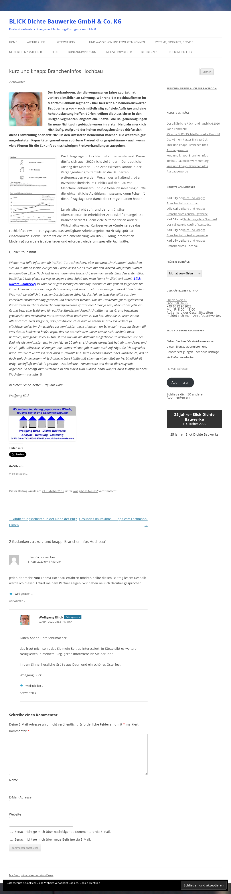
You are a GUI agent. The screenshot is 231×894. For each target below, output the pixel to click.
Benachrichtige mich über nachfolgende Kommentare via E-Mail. (62, 831)
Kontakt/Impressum (82, 52)
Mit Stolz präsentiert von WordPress (31, 875)
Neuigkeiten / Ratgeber (25, 52)
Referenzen (149, 52)
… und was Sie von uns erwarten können (116, 42)
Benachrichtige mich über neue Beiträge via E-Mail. (52, 839)
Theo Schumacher (41, 557)
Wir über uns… (37, 42)
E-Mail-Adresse (20, 797)
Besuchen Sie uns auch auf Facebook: (192, 88)
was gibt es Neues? (85, 491)
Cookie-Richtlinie (90, 883)
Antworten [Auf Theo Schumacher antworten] (16, 601)
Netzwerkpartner (119, 52)
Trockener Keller (179, 52)
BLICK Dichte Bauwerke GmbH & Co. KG (65, 21)
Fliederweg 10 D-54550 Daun (177, 301)
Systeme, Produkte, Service (174, 42)
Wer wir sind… (67, 42)
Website (15, 814)
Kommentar (19, 731)
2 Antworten (17, 82)
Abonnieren (180, 382)
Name (13, 780)
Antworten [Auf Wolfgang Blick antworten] (27, 693)
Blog (55, 52)
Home (13, 42)
